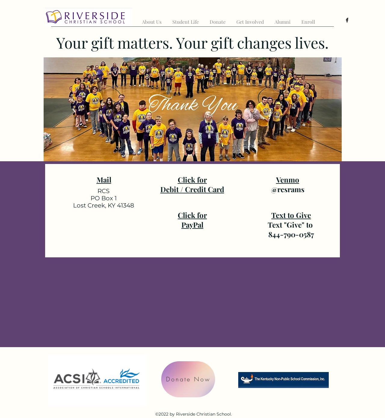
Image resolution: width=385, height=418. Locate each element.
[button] (152, 19)
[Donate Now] (188, 379)
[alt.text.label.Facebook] (347, 20)
